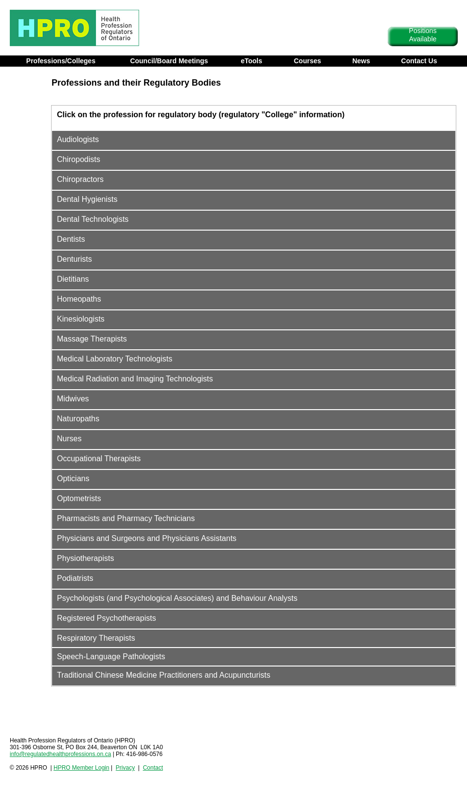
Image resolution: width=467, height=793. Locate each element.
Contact (153, 767)
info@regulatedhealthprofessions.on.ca (60, 754)
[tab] (254, 116)
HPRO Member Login (81, 767)
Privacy (125, 767)
